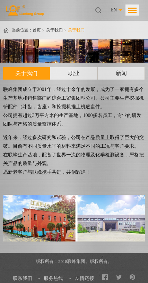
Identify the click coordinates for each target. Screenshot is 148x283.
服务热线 (53, 278)
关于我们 (54, 30)
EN (114, 9)
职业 (73, 73)
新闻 (121, 73)
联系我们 (22, 278)
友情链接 (84, 278)
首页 (37, 30)
